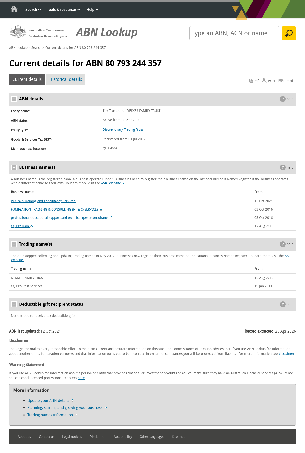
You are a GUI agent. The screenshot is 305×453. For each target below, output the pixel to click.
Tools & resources (61, 9)
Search (31, 9)
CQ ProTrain (22, 226)
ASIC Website (113, 183)
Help (90, 9)
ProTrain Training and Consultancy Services (45, 201)
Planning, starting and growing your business (67, 407)
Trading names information (52, 415)
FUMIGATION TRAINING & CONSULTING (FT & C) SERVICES (56, 209)
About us (24, 437)
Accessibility (123, 437)
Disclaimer (98, 437)
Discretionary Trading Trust (123, 130)
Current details (27, 79)
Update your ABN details (50, 400)
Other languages (152, 437)
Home (14, 10)
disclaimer (287, 354)
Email (289, 81)
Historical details (65, 79)
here (81, 378)
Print (271, 81)
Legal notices (72, 437)
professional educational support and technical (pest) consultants (62, 218)
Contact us (46, 437)
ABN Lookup (18, 48)
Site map (178, 437)
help (290, 99)
